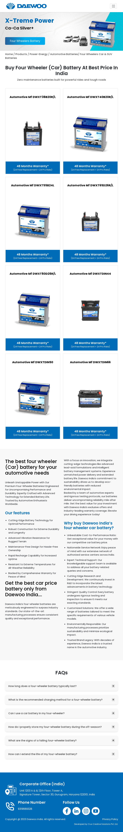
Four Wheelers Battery (25, 41)
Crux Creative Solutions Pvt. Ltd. (103, 824)
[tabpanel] (61, 252)
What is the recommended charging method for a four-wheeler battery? (55, 700)
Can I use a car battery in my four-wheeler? (36, 713)
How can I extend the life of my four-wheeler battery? (42, 754)
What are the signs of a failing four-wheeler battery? (42, 740)
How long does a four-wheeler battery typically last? (42, 686)
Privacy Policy (110, 819)
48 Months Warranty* (32, 167)
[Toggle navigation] (113, 6)
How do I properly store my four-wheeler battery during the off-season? (55, 727)
